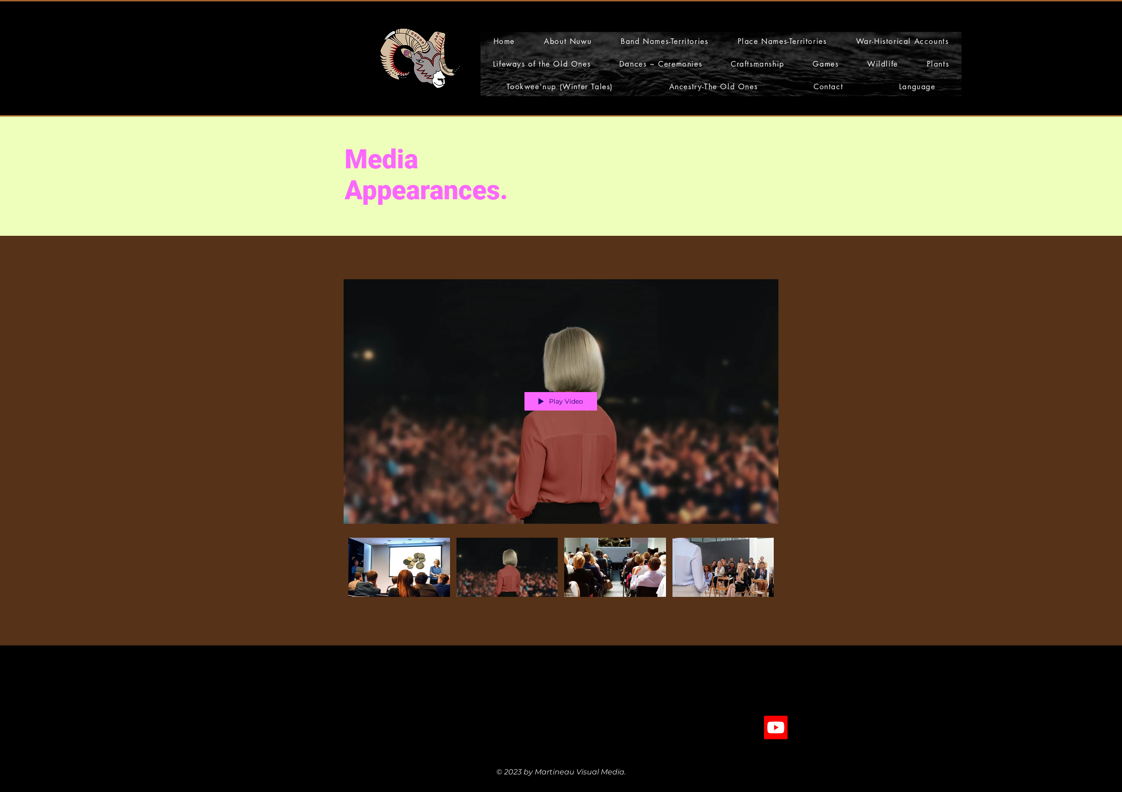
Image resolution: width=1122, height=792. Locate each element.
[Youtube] (776, 727)
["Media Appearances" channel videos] (561, 569)
